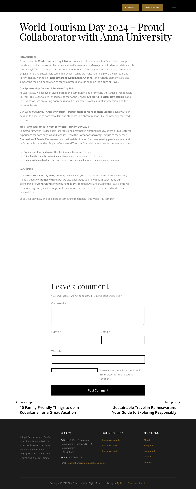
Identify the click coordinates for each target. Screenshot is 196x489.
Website (56, 351)
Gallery (147, 456)
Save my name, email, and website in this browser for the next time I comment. (120, 374)
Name (56, 332)
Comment (58, 303)
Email (105, 332)
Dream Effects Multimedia (133, 483)
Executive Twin (110, 445)
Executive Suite (110, 451)
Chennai (130, 7)
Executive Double (111, 440)
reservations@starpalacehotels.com (86, 463)
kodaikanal (152, 7)
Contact (148, 462)
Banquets (148, 445)
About (147, 440)
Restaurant (149, 451)
